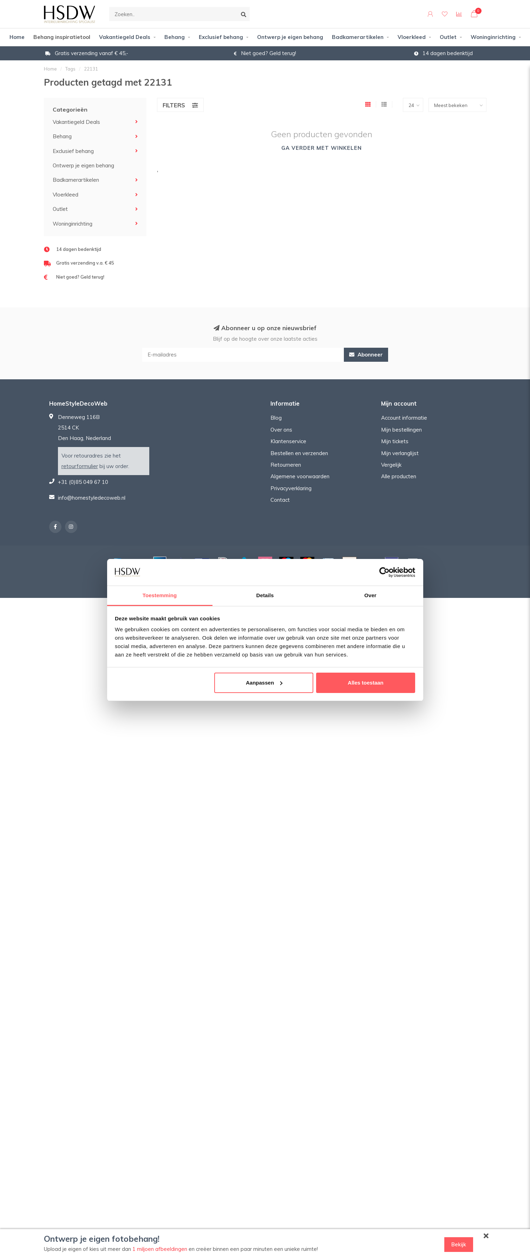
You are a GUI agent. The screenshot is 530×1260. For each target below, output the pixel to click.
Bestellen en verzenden (299, 453)
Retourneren (285, 464)
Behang (174, 37)
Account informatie (404, 417)
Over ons (281, 429)
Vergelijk (391, 464)
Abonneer (366, 354)
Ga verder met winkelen (321, 148)
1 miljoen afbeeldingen (159, 1249)
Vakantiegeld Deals (124, 37)
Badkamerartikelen (358, 37)
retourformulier (79, 466)
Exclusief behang (221, 37)
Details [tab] (265, 595)
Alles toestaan (366, 683)
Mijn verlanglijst (400, 453)
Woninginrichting (493, 37)
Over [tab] (370, 595)
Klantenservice (288, 441)
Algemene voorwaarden (299, 476)
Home (17, 37)
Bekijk (458, 1244)
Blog (276, 417)
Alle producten (398, 476)
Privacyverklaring (291, 488)
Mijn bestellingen (401, 429)
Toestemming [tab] (160, 595)
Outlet (448, 37)
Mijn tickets (394, 441)
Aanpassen (264, 683)
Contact (280, 499)
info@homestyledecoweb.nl (91, 497)
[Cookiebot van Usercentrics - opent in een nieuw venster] (384, 572)
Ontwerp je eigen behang (290, 37)
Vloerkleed (412, 37)
